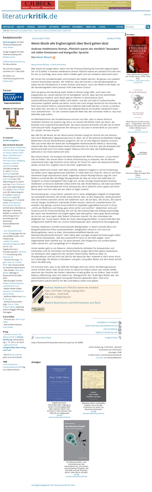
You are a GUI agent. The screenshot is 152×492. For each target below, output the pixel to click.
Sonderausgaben (11, 140)
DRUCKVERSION (112, 329)
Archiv (20, 26)
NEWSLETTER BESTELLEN (108, 332)
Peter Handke (18, 189)
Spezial (31, 26)
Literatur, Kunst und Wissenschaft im (13, 337)
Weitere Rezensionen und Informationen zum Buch (72, 302)
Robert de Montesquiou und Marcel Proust (13, 284)
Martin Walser (12, 152)
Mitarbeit (77, 26)
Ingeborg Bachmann (11, 196)
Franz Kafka (8, 327)
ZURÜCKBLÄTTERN (40, 38)
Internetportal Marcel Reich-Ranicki (12, 204)
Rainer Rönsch (44, 57)
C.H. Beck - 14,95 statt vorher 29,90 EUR (138, 81)
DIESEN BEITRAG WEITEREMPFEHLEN (103, 325)
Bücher (42, 26)
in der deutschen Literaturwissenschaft (12, 365)
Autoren (54, 26)
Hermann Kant (9, 160)
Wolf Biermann (15, 155)
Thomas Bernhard (10, 172)
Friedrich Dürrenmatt (11, 164)
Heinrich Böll (8, 150)
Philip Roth (21, 147)
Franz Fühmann (18, 184)
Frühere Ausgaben (19, 30)
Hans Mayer (8, 47)
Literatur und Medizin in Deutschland (13, 292)
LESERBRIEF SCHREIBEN (109, 322)
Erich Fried (7, 179)
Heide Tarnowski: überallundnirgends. (11, 242)
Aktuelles (8, 26)
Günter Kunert (9, 147)
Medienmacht (9, 57)
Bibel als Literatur (14, 354)
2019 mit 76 (8, 257)
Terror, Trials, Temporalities (11, 305)
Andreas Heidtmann (55, 287)
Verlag (147, 14)
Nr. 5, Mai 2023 (35, 30)
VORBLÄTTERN (114, 38)
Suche (119, 26)
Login (102, 26)
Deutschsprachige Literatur (57, 30)
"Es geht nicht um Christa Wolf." (13, 262)
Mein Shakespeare (11, 158)
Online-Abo (8, 81)
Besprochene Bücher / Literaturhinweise (48, 64)
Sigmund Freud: (14, 347)
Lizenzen (99, 357)
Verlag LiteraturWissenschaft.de (59, 416)
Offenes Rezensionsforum (14, 61)
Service (66, 26)
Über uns (91, 26)
